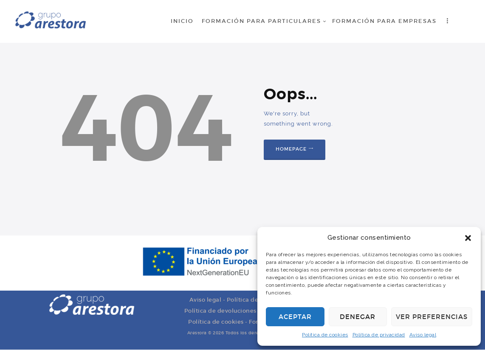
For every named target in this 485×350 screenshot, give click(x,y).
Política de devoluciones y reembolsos (240, 310)
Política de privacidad (378, 335)
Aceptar (295, 317)
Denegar (357, 317)
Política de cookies (325, 335)
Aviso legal (423, 335)
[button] (468, 238)
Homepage (291, 149)
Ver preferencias (432, 317)
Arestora (197, 333)
